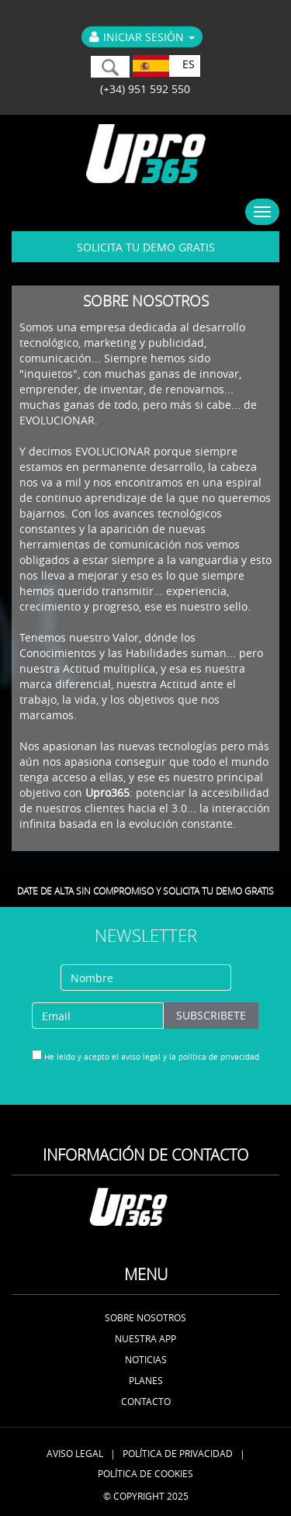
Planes (146, 1380)
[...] (37, 1055)
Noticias (146, 1359)
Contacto (146, 1401)
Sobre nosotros (145, 1317)
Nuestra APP (145, 1338)
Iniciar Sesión (142, 36)
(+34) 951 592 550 (142, 88)
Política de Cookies (145, 1473)
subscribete (211, 1015)
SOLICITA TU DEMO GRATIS (146, 247)
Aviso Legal (75, 1453)
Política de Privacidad (178, 1453)
